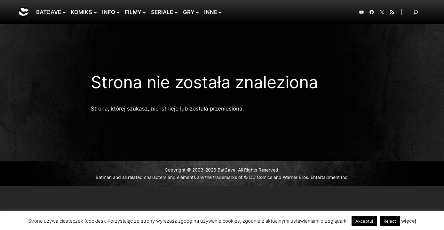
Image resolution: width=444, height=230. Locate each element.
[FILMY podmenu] (144, 12)
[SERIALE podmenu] (176, 12)
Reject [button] (390, 221)
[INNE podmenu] (220, 12)
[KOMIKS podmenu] (95, 12)
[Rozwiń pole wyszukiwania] (415, 12)
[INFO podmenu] (118, 12)
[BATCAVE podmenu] (64, 12)
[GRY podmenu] (197, 12)
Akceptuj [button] (364, 221)
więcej (408, 221)
